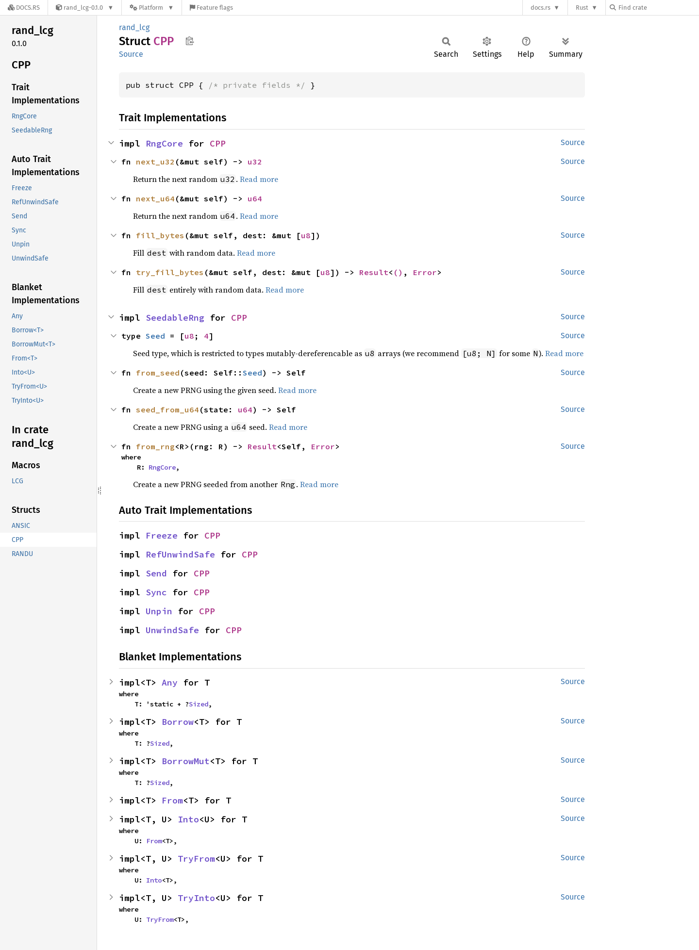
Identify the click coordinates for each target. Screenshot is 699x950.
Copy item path (190, 41)
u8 (306, 235)
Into (188, 819)
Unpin (159, 611)
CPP (218, 143)
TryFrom (196, 858)
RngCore (164, 143)
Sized (198, 704)
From (172, 800)
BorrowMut (186, 761)
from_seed (158, 372)
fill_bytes (160, 235)
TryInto (196, 897)
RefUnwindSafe (180, 554)
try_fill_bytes (170, 272)
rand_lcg (134, 27)
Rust (582, 7)
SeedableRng (175, 317)
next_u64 (155, 198)
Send (156, 573)
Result (373, 272)
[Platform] (152, 7)
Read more (259, 179)
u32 (255, 161)
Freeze (162, 535)
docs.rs (540, 7)
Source (131, 54)
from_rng (155, 446)
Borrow (178, 721)
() (398, 272)
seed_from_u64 (167, 409)
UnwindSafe (172, 630)
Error (425, 272)
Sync (156, 592)
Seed (155, 336)
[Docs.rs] (24, 7)
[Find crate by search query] (658, 7)
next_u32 (155, 161)
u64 (255, 198)
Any (170, 682)
